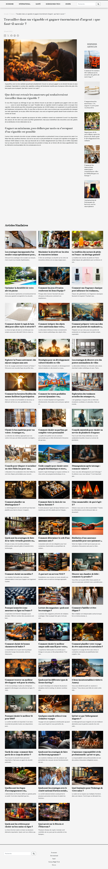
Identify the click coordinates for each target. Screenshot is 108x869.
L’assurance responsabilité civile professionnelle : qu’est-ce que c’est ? (86, 755)
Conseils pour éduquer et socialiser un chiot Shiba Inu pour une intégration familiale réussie (20, 469)
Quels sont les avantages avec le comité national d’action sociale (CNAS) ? (52, 791)
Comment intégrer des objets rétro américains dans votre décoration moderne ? (51, 327)
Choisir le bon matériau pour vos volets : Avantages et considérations (20, 433)
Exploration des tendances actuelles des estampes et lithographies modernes (83, 397)
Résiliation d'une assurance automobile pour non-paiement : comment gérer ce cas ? (86, 541)
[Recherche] (86, 4)
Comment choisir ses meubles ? (19, 574)
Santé (38, 4)
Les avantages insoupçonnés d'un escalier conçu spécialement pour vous (19, 255)
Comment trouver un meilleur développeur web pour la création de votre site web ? (20, 683)
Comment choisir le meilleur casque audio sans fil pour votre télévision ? (52, 647)
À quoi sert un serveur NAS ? (51, 574)
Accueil (6, 14)
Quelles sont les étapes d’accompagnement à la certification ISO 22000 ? (16, 791)
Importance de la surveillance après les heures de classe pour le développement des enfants (92, 136)
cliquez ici (8, 105)
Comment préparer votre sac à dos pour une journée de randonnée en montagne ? (87, 327)
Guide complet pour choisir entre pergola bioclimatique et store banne (53, 469)
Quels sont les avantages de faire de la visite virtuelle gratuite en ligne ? (19, 541)
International (24, 4)
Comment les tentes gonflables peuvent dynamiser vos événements (52, 397)
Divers (68, 4)
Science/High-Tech (53, 4)
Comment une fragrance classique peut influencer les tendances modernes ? (87, 291)
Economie (9, 4)
